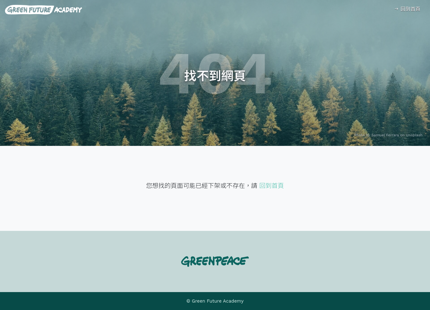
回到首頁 (407, 9)
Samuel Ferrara (385, 135)
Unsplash (414, 135)
